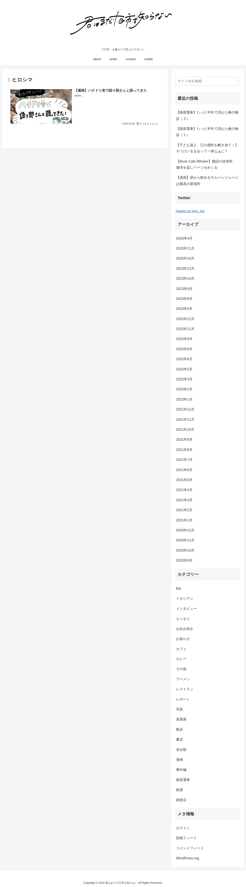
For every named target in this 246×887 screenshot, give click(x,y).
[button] (236, 81)
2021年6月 (184, 470)
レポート (183, 699)
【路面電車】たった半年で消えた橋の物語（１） (207, 132)
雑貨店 (181, 800)
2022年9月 (184, 339)
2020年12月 (185, 530)
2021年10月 (185, 429)
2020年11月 (185, 540)
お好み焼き (184, 629)
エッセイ (183, 619)
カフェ (181, 649)
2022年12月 (185, 319)
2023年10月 (185, 278)
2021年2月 (184, 510)
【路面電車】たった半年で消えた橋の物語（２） (207, 115)
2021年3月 (184, 500)
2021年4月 (184, 490)
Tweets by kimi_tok (189, 211)
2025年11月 (185, 248)
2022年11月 (185, 329)
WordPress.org (187, 858)
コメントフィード (190, 848)
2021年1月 (184, 520)
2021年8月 (184, 450)
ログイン (183, 828)
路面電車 (183, 780)
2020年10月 (185, 550)
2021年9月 (184, 439)
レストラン (184, 689)
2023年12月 (185, 268)
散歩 (179, 729)
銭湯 (179, 790)
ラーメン (183, 679)
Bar (178, 588)
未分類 (181, 750)
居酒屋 (181, 719)
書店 (179, 739)
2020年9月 (184, 560)
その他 (181, 669)
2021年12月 (185, 409)
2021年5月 (184, 480)
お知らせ (183, 639)
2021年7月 (184, 460)
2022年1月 (184, 399)
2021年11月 (185, 420)
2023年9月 (184, 289)
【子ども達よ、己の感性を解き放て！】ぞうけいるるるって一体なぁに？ (207, 148)
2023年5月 (184, 309)
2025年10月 (185, 258)
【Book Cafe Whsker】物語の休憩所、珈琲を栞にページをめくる (206, 164)
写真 (179, 709)
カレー (181, 659)
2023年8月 (184, 299)
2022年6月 (184, 359)
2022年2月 (184, 389)
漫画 (179, 760)
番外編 (181, 770)
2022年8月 (184, 349)
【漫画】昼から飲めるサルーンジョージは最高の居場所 (207, 181)
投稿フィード (186, 838)
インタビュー (186, 609)
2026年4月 (184, 238)
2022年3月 (184, 379)
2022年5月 (184, 369)
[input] (207, 81)
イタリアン (184, 599)
